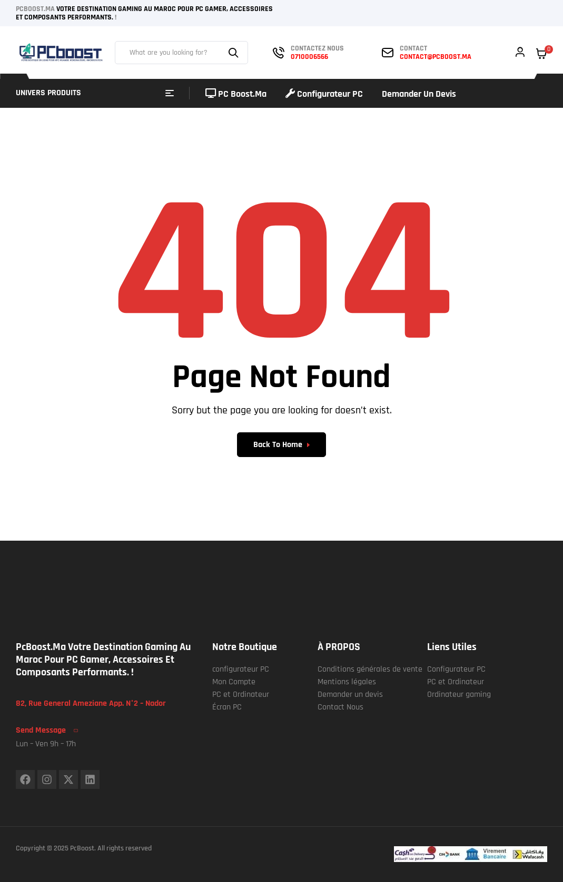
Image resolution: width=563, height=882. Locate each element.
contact (413, 48)
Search (235, 52)
